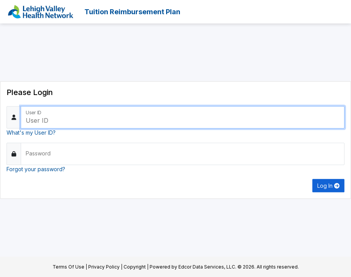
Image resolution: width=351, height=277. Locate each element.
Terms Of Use (68, 267)
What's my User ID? (31, 132)
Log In (328, 185)
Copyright (135, 267)
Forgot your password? (36, 169)
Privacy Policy (104, 267)
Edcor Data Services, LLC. (207, 267)
